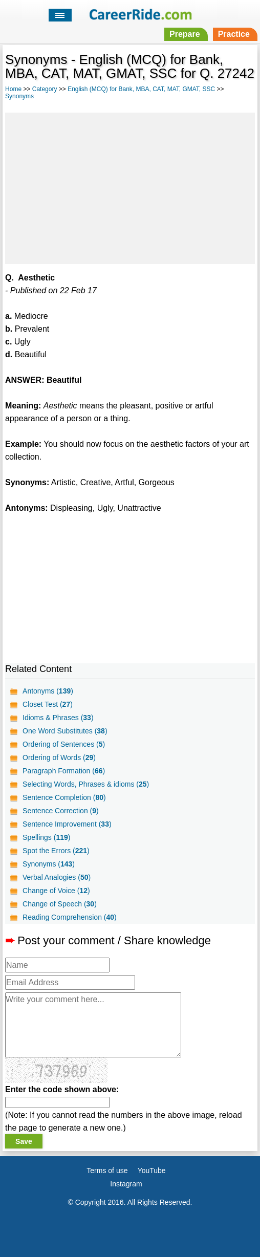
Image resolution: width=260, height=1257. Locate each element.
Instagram (126, 1184)
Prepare (184, 34)
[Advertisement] (130, 186)
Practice (234, 34)
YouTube (152, 1170)
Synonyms (19, 96)
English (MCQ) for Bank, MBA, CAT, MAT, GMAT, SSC (141, 89)
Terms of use (106, 1170)
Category (44, 89)
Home (13, 89)
